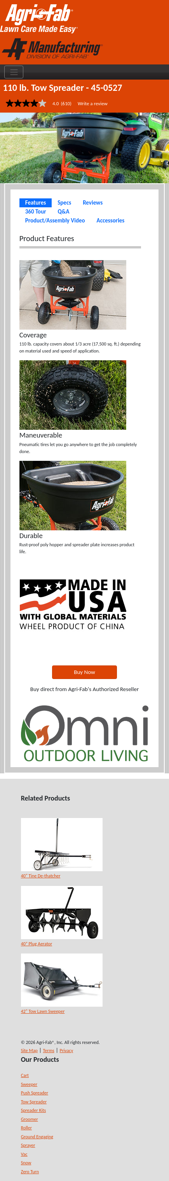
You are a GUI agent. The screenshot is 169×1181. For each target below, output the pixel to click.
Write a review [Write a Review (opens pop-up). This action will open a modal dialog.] (93, 103)
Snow (26, 1162)
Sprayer (28, 1145)
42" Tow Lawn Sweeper (43, 1011)
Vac (24, 1154)
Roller (26, 1128)
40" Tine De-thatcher (41, 876)
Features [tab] (35, 202)
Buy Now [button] (84, 672)
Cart (25, 1075)
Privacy (66, 1050)
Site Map (29, 1050)
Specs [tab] (64, 202)
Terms (48, 1050)
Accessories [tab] (111, 220)
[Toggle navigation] (13, 72)
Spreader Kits (33, 1110)
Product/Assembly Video (55, 220)
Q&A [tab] (64, 211)
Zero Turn (30, 1171)
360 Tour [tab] (35, 211)
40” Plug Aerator (36, 944)
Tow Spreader (34, 1102)
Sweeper (29, 1084)
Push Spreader (34, 1093)
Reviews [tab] (93, 202)
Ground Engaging (37, 1136)
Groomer (29, 1119)
